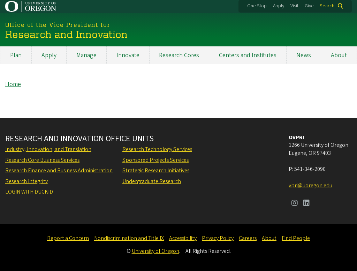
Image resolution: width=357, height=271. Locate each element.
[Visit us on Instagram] (295, 204)
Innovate (127, 55)
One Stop (257, 5)
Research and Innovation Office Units (79, 139)
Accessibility (183, 238)
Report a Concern (68, 238)
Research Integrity (26, 181)
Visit (294, 5)
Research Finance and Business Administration (59, 170)
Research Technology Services (157, 149)
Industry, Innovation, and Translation (48, 149)
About (339, 55)
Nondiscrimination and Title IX (129, 238)
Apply (278, 5)
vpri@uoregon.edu (310, 185)
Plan (16, 55)
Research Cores (179, 55)
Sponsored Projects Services (155, 160)
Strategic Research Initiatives (155, 170)
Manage (86, 55)
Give (309, 5)
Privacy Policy (218, 238)
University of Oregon (155, 251)
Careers (248, 238)
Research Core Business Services (42, 160)
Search (327, 5)
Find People (296, 238)
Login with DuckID (29, 192)
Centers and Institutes (247, 55)
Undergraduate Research (151, 181)
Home (13, 84)
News (303, 55)
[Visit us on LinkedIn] (306, 204)
